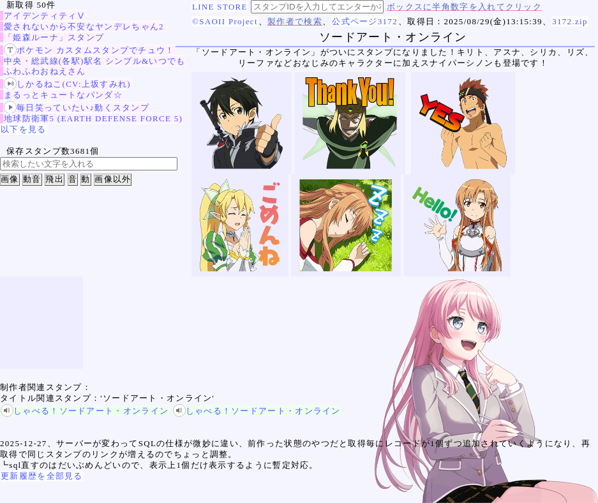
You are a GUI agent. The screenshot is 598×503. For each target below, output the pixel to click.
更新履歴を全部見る (42, 476)
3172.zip (570, 21)
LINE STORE (220, 6)
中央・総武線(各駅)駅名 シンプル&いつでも (95, 61)
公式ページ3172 (365, 21)
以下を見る (24, 129)
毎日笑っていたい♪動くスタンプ (76, 107)
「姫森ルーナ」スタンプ (54, 37)
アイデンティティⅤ (45, 15)
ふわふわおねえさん (45, 71)
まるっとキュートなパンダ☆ (63, 95)
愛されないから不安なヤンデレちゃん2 (84, 26)
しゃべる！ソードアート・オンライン (84, 410)
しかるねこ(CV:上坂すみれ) (67, 84)
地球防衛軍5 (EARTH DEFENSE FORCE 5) (93, 118)
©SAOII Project (225, 21)
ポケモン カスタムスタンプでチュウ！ (89, 50)
